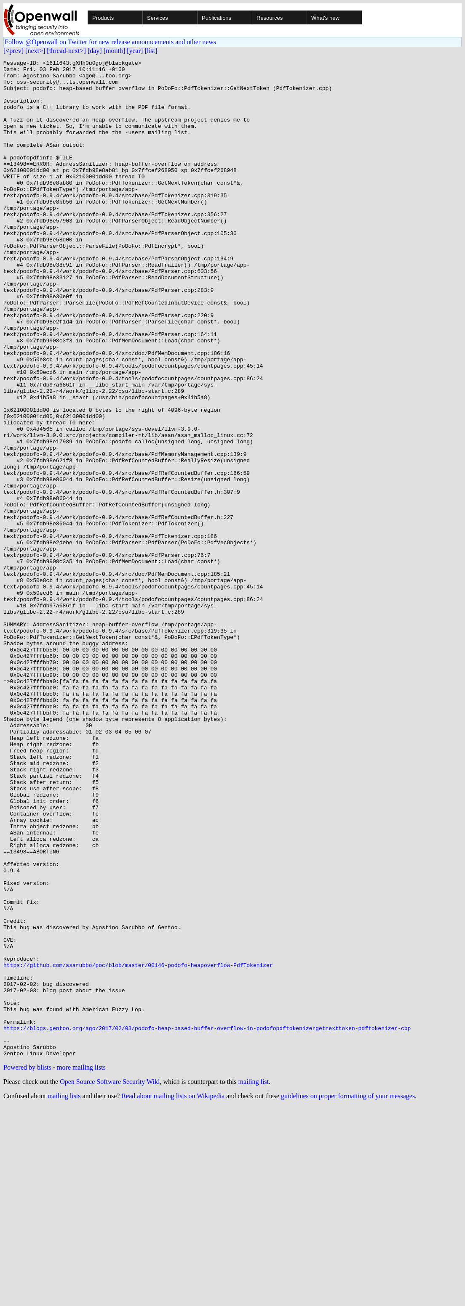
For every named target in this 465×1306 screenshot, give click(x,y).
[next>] (35, 50)
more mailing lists (81, 1266)
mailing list (253, 1281)
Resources (270, 18)
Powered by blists (27, 1266)
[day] (95, 50)
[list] (150, 50)
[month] (115, 50)
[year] (135, 50)
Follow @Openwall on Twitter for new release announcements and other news (110, 41)
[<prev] (13, 50)
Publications (216, 18)
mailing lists (64, 1295)
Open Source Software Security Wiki (110, 1281)
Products (103, 18)
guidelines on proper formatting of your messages (348, 1295)
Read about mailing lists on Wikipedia (172, 1295)
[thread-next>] (66, 50)
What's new (325, 18)
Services (157, 18)
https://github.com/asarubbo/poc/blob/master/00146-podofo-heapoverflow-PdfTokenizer (138, 1146)
